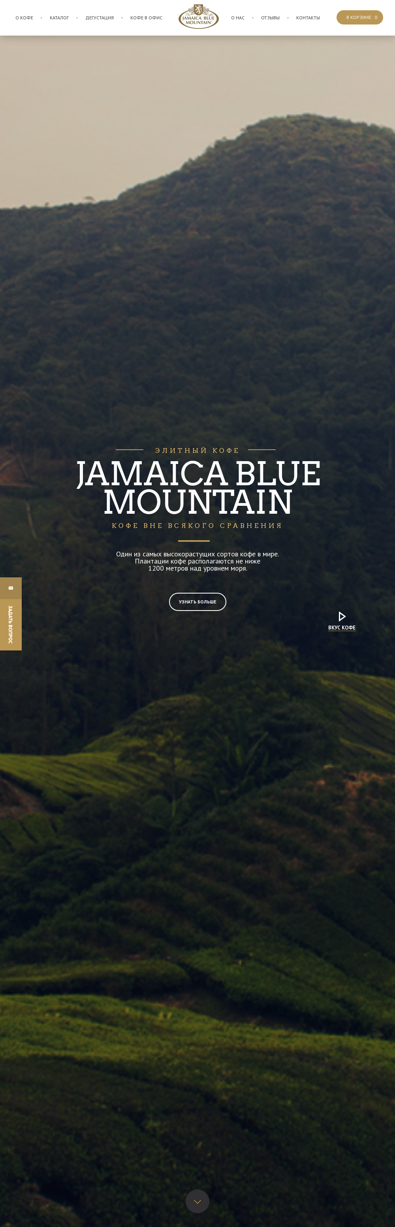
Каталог (59, 18)
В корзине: (361, 17)
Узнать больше (197, 602)
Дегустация (99, 18)
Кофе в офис (146, 18)
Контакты (308, 18)
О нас (238, 18)
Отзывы (270, 18)
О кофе (24, 18)
